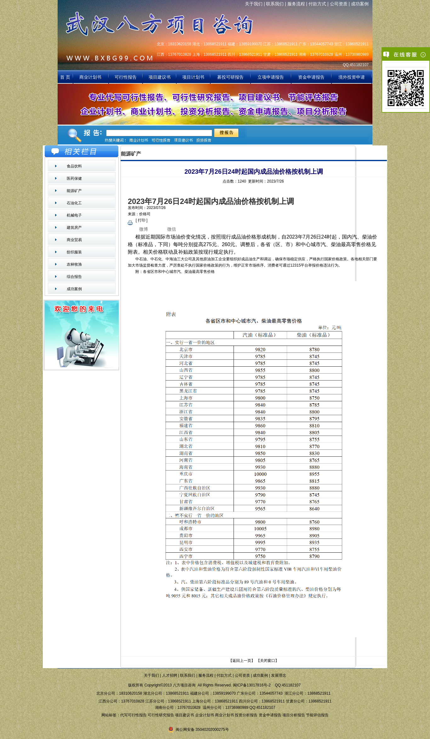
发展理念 (278, 675)
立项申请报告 (270, 77)
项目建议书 (160, 77)
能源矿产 (74, 191)
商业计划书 (91, 77)
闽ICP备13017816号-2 (252, 685)
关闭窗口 (267, 660)
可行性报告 (126, 77)
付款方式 (317, 3)
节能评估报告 (317, 715)
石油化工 (74, 203)
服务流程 (296, 3)
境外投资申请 (351, 77)
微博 (143, 229)
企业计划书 (204, 715)
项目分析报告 (293, 715)
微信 (171, 229)
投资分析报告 (246, 715)
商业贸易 (74, 240)
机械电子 (74, 215)
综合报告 (74, 276)
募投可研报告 (230, 77)
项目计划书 (193, 77)
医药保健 (74, 178)
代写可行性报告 (133, 715)
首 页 (65, 77)
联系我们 (275, 3)
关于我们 (254, 3)
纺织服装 (74, 252)
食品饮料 (74, 166)
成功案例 (360, 3)
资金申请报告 (311, 77)
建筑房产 (74, 227)
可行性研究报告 (161, 715)
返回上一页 (241, 660)
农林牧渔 (74, 264)
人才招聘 (169, 675)
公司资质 (339, 3)
